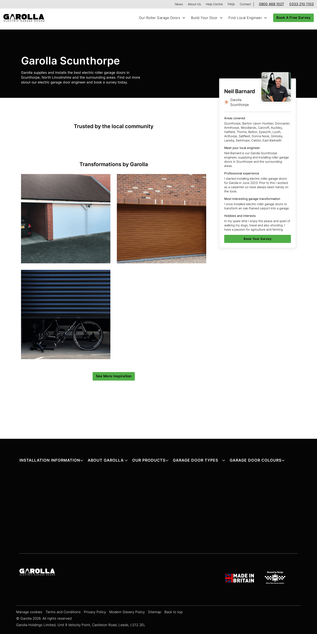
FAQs (231, 4)
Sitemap (154, 612)
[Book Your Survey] (257, 239)
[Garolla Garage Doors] (37, 573)
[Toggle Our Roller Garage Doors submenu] (183, 17)
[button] (51, 461)
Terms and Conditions (63, 612)
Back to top (173, 612)
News (179, 4)
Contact (245, 4)
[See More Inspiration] (114, 376)
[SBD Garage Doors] (276, 578)
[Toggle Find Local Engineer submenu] (265, 17)
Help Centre (214, 4)
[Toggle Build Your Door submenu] (221, 17)
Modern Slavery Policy (127, 612)
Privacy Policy (95, 612)
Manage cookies (29, 612)
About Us (194, 4)
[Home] (25, 18)
